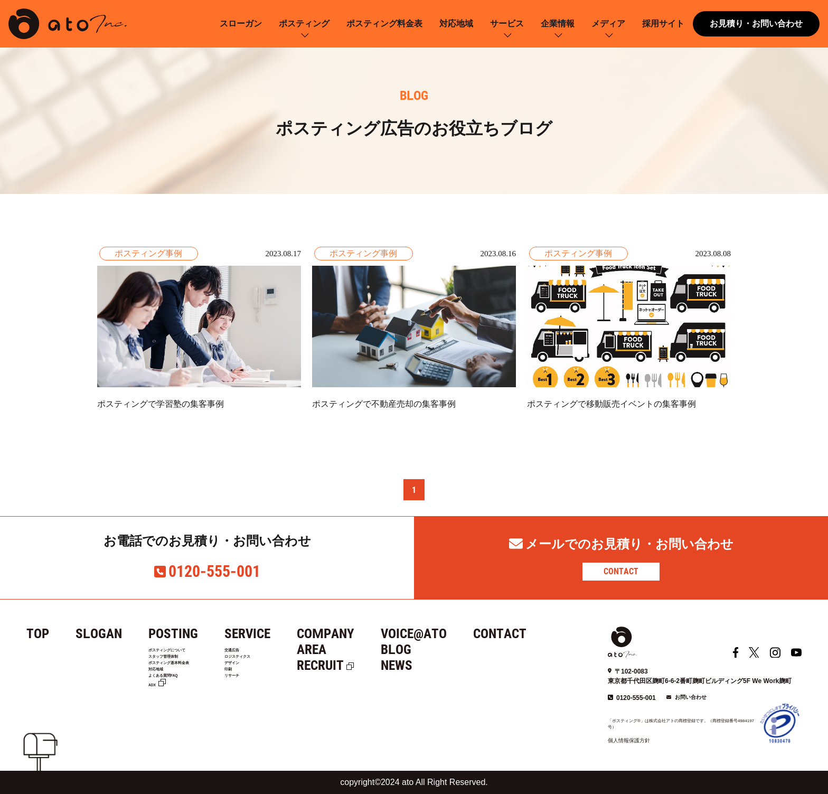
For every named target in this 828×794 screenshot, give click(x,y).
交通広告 (271, 653)
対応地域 (456, 23)
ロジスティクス (282, 667)
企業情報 (558, 23)
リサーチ (271, 707)
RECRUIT (357, 665)
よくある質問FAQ (178, 707)
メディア (608, 23)
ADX (156, 720)
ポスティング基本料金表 (189, 680)
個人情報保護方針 (629, 740)
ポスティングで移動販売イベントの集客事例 (611, 403)
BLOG (433, 649)
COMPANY (363, 633)
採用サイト (663, 23)
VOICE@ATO (451, 633)
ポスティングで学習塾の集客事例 (160, 403)
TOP (37, 633)
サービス (507, 23)
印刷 (263, 693)
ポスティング (304, 23)
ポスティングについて (185, 653)
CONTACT (621, 571)
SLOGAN (99, 633)
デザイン (271, 680)
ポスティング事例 (148, 253)
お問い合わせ (691, 697)
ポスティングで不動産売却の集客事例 (384, 403)
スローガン (241, 23)
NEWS (434, 665)
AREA (349, 649)
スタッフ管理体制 (178, 667)
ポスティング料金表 (384, 23)
